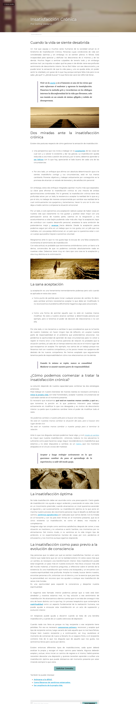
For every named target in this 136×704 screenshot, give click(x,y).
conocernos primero (55, 593)
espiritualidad (90, 570)
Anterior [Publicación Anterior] (33, 672)
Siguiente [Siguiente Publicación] (73, 672)
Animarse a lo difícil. (43, 639)
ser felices (91, 148)
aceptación (79, 142)
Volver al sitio (9, 4)
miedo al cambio (90, 411)
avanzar (89, 211)
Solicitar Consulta (68, 628)
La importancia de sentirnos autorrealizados (46, 676)
